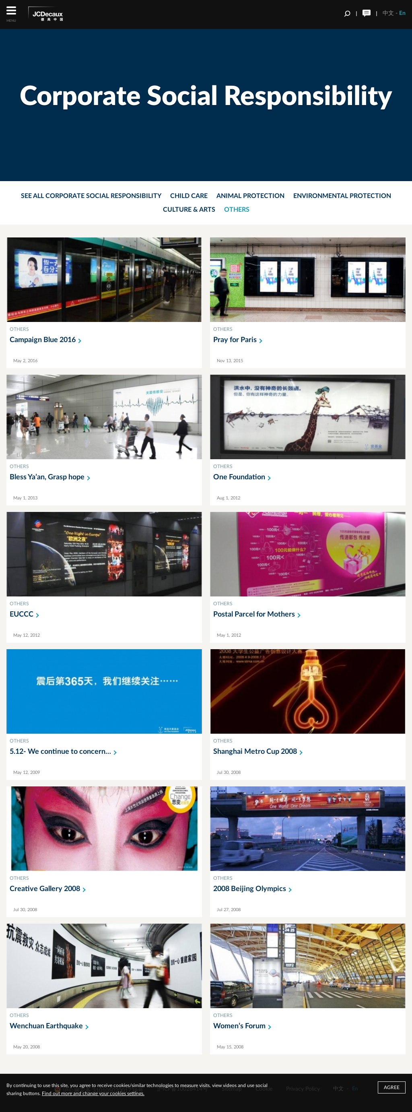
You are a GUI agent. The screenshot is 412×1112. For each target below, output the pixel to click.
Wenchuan (51, 1026)
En (402, 13)
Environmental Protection (342, 196)
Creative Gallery (49, 889)
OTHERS (19, 329)
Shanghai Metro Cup (259, 751)
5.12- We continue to (65, 751)
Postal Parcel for (258, 614)
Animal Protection (250, 196)
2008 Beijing (254, 889)
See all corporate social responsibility (91, 196)
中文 (388, 13)
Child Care (189, 196)
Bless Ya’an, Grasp (51, 477)
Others (236, 209)
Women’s (243, 1026)
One (243, 477)
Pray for (239, 340)
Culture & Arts (189, 209)
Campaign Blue (47, 340)
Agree (392, 1087)
